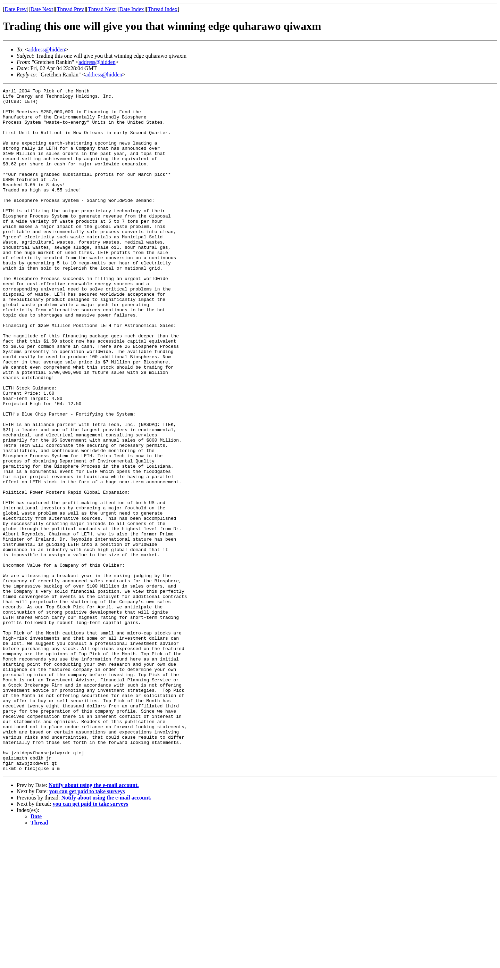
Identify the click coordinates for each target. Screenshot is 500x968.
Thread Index (162, 9)
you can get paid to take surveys (87, 928)
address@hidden (46, 49)
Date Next (42, 9)
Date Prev (16, 9)
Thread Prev (70, 9)
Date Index (131, 9)
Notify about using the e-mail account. (94, 922)
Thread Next (102, 9)
